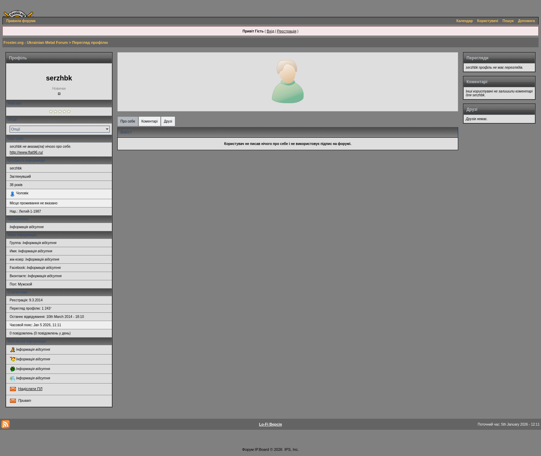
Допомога (526, 21)
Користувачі (487, 21)
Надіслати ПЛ (30, 389)
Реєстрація (286, 31)
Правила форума (21, 21)
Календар (464, 21)
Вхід (270, 31)
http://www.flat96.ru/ (26, 152)
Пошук (508, 21)
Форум (248, 449)
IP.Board (262, 449)
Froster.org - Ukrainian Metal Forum (35, 42)
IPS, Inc (291, 449)
